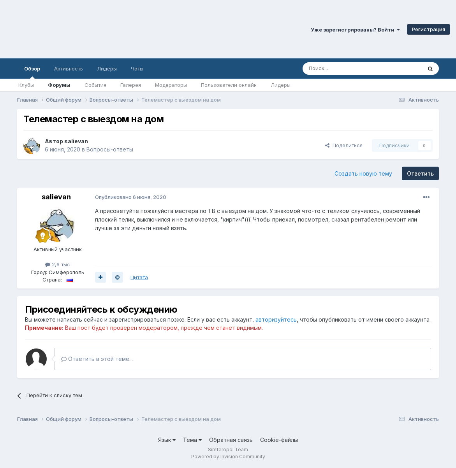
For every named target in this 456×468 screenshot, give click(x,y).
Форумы (59, 85)
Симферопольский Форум (107, 29)
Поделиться (344, 145)
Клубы (26, 85)
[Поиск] (344, 68)
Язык (167, 439)
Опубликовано (130, 197)
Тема (192, 439)
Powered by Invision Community (228, 456)
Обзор (32, 72)
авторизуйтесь (276, 319)
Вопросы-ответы (109, 149)
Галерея (130, 85)
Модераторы (171, 85)
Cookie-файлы (279, 439)
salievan (76, 141)
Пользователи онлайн (229, 85)
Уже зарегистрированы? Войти (355, 29)
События (95, 85)
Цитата (139, 277)
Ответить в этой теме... (97, 358)
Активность (68, 68)
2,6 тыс (57, 264)
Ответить (420, 173)
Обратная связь (231, 439)
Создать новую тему (363, 173)
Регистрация (428, 29)
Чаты (137, 68)
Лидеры (281, 85)
